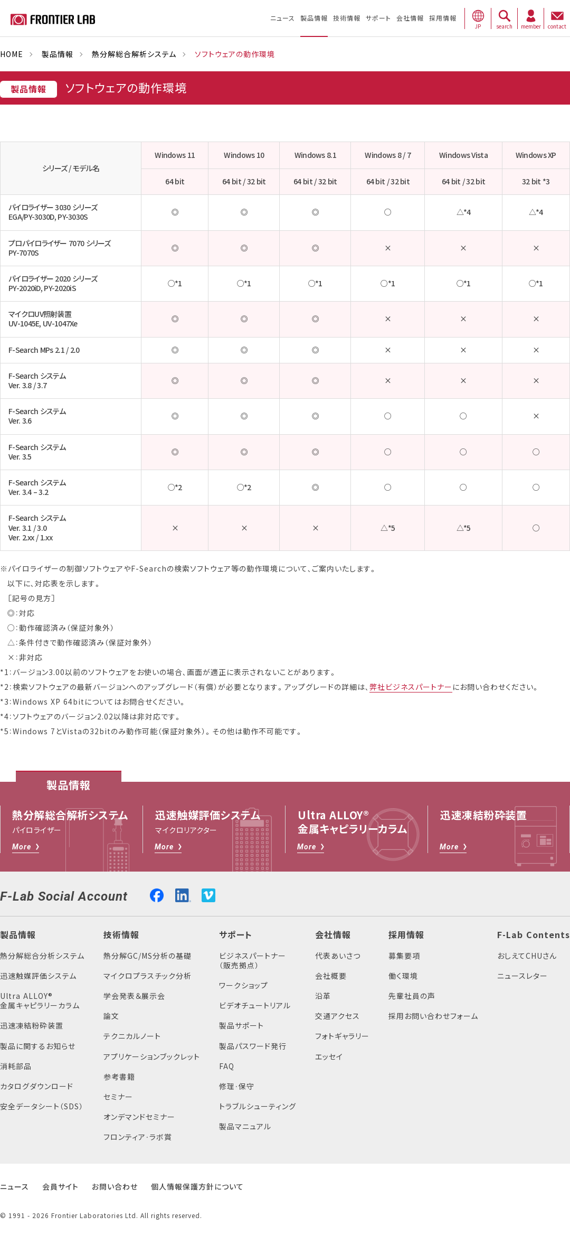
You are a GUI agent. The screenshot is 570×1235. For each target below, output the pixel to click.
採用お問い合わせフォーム (433, 1016)
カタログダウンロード (36, 1086)
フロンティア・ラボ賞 (137, 1137)
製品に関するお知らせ (37, 1046)
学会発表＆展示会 (134, 996)
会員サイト (60, 1187)
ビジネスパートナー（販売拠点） (252, 960)
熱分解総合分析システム (42, 956)
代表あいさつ (337, 956)
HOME (11, 54)
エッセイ (329, 1057)
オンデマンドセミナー (139, 1117)
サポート (235, 935)
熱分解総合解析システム (134, 54)
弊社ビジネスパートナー (410, 687)
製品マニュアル (245, 1126)
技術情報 (121, 935)
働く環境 (403, 976)
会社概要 (331, 976)
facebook (157, 894)
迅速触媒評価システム (38, 976)
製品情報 (57, 54)
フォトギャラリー (342, 1036)
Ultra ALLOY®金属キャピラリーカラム (40, 1001)
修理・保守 (236, 1086)
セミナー (118, 1097)
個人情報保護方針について (197, 1187)
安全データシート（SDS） (41, 1106)
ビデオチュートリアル (255, 1005)
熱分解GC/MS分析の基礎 (147, 956)
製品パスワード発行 (253, 1046)
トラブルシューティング (257, 1106)
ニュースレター (522, 976)
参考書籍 (119, 1077)
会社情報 (333, 935)
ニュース (14, 1187)
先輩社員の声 (411, 996)
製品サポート (241, 1026)
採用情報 (406, 935)
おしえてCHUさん (527, 956)
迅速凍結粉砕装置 (31, 1026)
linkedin (183, 894)
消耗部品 (16, 1066)
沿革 (323, 996)
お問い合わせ (115, 1187)
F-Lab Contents (533, 935)
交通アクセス (337, 1016)
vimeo (208, 895)
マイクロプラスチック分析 (147, 976)
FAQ (226, 1066)
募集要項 (404, 956)
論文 (111, 1016)
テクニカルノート (132, 1036)
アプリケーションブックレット (151, 1057)
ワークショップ (243, 985)
